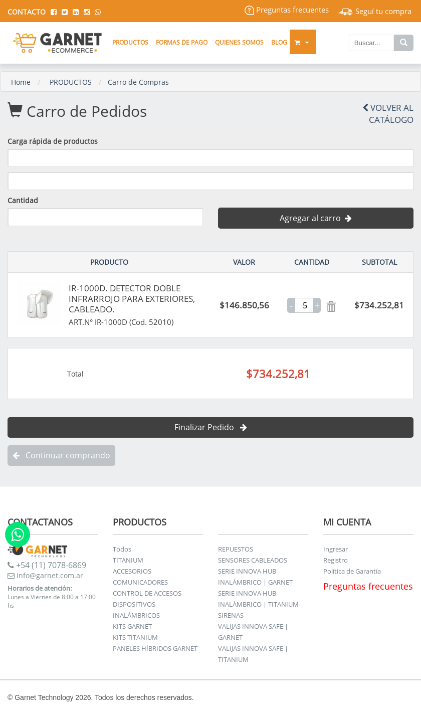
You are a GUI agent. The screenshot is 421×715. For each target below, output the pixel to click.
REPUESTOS (235, 549)
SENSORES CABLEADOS (252, 560)
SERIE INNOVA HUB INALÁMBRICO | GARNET (255, 577)
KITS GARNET (132, 626)
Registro (335, 560)
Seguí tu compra (374, 11)
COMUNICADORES (140, 582)
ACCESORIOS (132, 571)
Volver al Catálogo (387, 113)
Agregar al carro (316, 218)
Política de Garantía (352, 571)
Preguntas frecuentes (287, 10)
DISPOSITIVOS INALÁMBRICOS (136, 610)
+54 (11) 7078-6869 (47, 565)
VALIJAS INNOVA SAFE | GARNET (253, 632)
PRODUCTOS (71, 82)
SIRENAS (231, 615)
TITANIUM (128, 560)
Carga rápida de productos (53, 141)
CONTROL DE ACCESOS (147, 593)
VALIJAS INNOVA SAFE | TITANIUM (253, 654)
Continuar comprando (61, 455)
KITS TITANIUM (135, 637)
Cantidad (23, 200)
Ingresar (335, 549)
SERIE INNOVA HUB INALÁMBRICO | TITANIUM (258, 599)
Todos (122, 549)
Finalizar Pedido (210, 427)
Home (21, 82)
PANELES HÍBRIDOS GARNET (155, 648)
